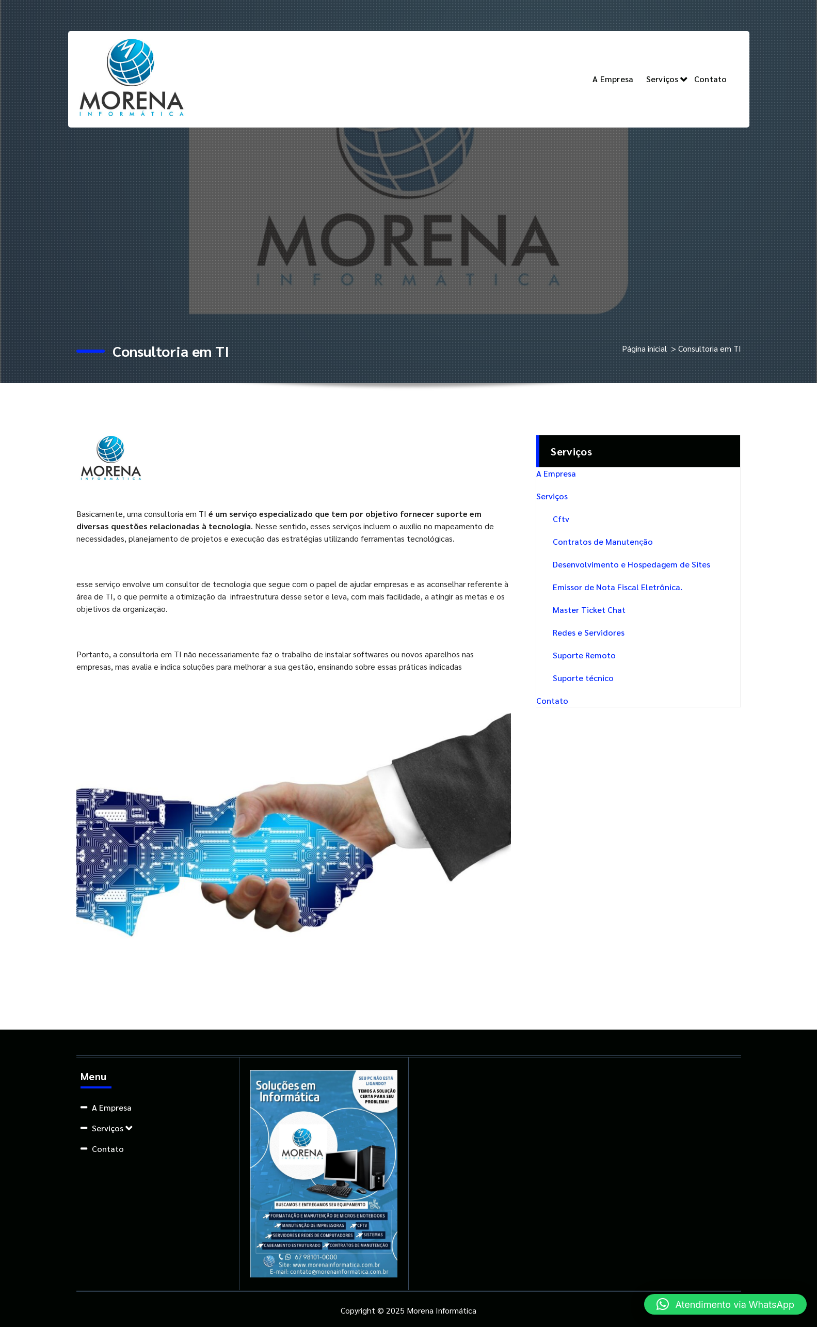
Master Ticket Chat (589, 609)
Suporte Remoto (584, 655)
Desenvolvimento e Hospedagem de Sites (631, 564)
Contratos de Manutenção (603, 541)
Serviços (662, 78)
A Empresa (612, 78)
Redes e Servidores (588, 632)
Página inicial (644, 348)
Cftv (561, 518)
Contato (710, 78)
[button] (725, 1304)
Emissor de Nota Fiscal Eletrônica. (617, 586)
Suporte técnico (583, 677)
